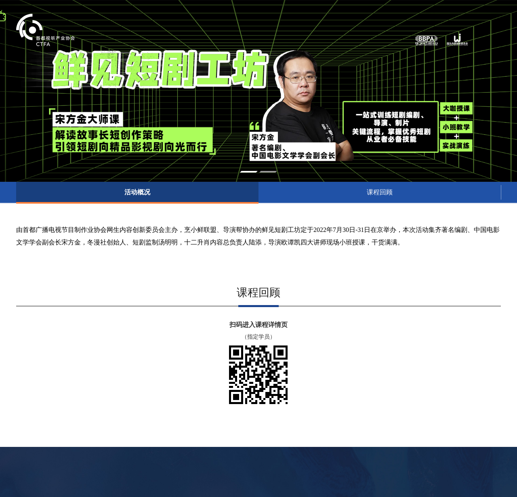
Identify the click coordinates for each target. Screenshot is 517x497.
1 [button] (249, 172)
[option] (258, 91)
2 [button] (268, 172)
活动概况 (137, 192)
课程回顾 (380, 192)
